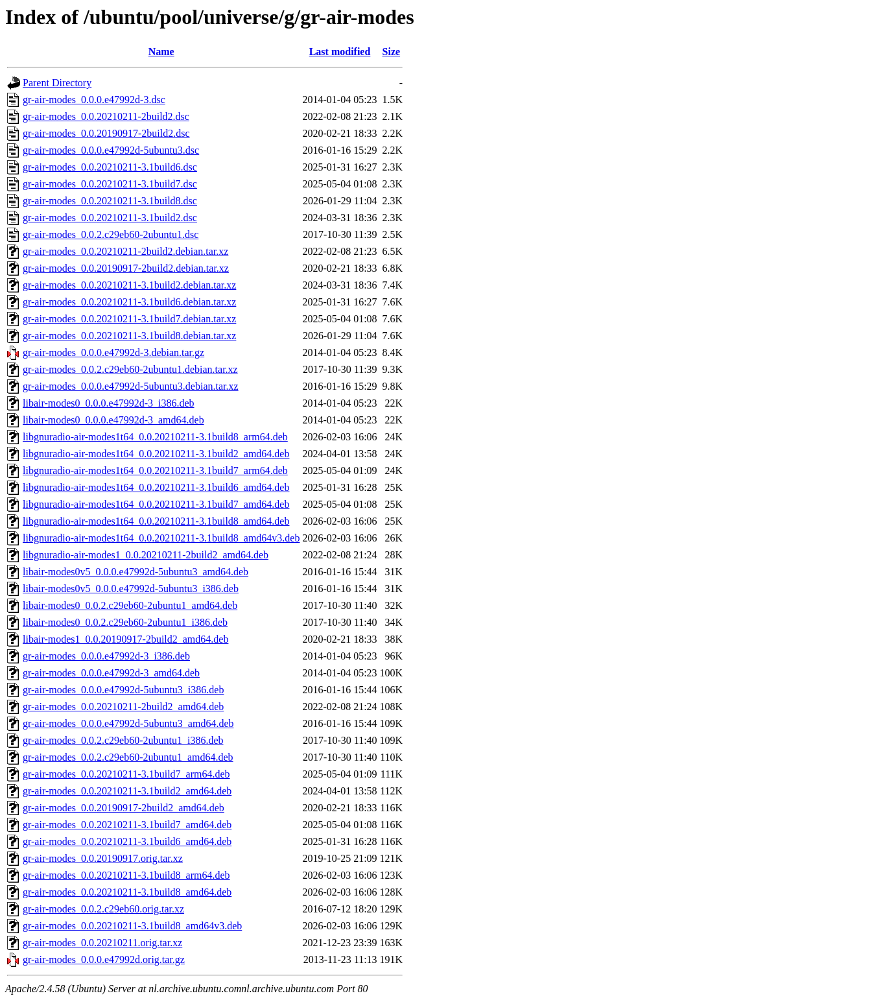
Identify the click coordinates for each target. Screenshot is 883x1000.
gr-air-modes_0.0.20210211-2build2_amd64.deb (123, 706)
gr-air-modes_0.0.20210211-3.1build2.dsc (110, 217)
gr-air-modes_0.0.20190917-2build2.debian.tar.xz (126, 268)
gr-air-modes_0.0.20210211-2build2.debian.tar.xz (125, 251)
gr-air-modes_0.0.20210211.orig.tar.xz (102, 942)
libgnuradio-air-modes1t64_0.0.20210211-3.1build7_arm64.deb (155, 470)
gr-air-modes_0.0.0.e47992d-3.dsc (94, 99)
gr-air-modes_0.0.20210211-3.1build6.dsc (110, 167)
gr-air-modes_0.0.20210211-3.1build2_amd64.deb (127, 790)
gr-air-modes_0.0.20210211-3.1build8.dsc (110, 200)
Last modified (340, 51)
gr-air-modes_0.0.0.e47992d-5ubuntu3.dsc (111, 150)
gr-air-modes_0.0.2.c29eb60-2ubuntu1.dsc (110, 234)
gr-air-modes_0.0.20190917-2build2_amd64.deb (123, 807)
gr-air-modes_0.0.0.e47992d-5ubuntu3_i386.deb (123, 689)
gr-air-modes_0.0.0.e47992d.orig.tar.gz (104, 959)
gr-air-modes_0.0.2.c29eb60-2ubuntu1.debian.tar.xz (130, 369)
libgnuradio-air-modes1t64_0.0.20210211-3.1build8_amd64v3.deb (161, 537)
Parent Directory (57, 82)
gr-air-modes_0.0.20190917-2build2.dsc (106, 133)
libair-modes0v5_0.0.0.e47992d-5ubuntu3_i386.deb (131, 588)
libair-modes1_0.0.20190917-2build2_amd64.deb (125, 639)
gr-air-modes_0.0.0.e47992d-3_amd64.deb (111, 672)
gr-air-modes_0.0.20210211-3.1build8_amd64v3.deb (132, 925)
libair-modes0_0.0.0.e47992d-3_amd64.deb (113, 419)
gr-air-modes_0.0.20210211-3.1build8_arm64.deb (126, 875)
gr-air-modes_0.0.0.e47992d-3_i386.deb (106, 655)
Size (392, 51)
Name (161, 51)
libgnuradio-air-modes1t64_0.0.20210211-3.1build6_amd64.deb (156, 487)
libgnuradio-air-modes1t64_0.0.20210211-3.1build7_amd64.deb (156, 504)
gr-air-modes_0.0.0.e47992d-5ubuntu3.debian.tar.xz (131, 386)
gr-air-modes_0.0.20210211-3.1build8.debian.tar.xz (129, 335)
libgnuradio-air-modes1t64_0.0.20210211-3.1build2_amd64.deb (156, 453)
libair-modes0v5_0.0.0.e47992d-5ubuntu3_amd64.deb (135, 571)
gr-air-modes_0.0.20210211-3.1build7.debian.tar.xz (129, 318)
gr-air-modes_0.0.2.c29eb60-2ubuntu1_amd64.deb (128, 757)
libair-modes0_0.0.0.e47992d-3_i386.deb (108, 403)
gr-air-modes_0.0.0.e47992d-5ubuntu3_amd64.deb (128, 723)
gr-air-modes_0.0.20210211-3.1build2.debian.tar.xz (129, 285)
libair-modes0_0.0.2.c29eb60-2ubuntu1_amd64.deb (130, 605)
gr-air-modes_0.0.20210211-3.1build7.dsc (110, 183)
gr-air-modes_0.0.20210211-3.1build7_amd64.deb (127, 824)
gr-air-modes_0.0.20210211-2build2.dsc (106, 116)
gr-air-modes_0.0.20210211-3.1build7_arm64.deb (126, 774)
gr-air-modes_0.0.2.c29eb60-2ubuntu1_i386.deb (123, 740)
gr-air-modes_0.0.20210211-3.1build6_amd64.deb (127, 841)
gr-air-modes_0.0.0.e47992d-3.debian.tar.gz (113, 352)
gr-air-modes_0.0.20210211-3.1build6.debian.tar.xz (129, 301)
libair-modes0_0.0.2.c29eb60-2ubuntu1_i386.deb (125, 622)
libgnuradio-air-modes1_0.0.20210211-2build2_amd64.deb (145, 554)
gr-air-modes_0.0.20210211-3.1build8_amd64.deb (127, 892)
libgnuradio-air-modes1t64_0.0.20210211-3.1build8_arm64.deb (155, 436)
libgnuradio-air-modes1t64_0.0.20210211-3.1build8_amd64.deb (156, 521)
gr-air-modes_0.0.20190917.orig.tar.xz (103, 858)
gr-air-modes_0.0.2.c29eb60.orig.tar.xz (103, 908)
